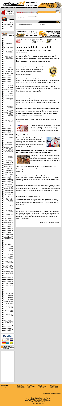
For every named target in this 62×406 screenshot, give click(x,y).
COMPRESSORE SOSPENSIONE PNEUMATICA (8, 89)
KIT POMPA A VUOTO (10, 176)
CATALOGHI (26, 7)
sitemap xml (54, 393)
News (29, 387)
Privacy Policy (41, 387)
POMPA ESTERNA (10, 224)
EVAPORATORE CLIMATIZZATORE (10, 115)
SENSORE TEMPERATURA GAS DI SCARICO (9, 289)
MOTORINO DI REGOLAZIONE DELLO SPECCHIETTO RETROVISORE (8, 205)
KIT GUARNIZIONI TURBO (9, 172)
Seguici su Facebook (31, 386)
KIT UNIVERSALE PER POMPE (8, 188)
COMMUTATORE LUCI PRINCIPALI (9, 83)
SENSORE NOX (10, 281)
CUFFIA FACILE (10, 26)
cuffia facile (38, 188)
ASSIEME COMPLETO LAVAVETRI (9, 44)
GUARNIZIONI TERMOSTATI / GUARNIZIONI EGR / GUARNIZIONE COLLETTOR (8, 147)
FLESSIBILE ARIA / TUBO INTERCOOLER (9, 135)
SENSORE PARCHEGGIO (9, 283)
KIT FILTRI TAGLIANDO (9, 170)
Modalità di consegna (20, 386)
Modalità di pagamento (21, 387)
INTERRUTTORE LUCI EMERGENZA (9, 163)
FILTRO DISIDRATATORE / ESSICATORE (9, 121)
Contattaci (29, 388)
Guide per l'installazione (43, 389)
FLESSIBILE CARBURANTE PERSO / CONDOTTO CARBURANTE (9, 137)
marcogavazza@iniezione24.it (7, 389)
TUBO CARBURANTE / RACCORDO (9, 307)
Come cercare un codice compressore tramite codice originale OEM (8, 347)
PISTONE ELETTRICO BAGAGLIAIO (9, 211)
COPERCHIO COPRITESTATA (8, 95)
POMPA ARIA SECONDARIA (9, 220)
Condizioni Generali (42, 386)
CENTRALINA (11, 67)
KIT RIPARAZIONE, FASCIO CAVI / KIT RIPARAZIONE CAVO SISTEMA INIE (8, 187)
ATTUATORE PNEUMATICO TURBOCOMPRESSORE (9, 52)
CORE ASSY (11, 97)
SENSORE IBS (11, 275)
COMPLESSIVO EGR (10, 85)
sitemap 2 (48, 393)
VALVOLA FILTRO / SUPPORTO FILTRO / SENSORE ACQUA (8, 321)
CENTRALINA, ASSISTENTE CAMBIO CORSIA (9, 77)
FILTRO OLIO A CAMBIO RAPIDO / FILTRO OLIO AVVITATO (9, 125)
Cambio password (53, 388)
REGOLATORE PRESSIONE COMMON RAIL (9, 242)
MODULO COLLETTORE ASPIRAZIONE (9, 201)
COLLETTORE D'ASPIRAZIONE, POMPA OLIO (8, 79)
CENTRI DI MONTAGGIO (34, 7)
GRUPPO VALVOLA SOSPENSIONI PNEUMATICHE (8, 143)
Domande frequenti (20, 388)
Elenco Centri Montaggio (54, 387)
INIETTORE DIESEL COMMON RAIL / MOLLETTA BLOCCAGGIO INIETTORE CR (8, 151)
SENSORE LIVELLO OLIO (9, 277)
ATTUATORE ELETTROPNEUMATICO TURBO (9, 50)
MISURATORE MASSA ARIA (9, 194)
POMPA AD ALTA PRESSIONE (8, 216)
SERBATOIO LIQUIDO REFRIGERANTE (9, 295)
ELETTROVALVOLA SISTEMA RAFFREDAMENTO (8, 113)
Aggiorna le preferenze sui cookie (38, 403)
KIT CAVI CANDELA (10, 168)
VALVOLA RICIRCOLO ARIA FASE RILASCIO (9, 323)
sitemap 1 (44, 393)
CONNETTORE (11, 93)
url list (51, 393)
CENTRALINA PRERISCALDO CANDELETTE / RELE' (8, 75)
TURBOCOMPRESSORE (9, 309)
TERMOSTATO (11, 305)
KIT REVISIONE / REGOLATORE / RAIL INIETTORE (10, 179)
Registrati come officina (54, 386)
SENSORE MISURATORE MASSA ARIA (9, 279)
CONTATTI (20, 7)
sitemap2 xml (59, 393)
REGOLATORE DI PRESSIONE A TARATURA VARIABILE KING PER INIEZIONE (8, 238)
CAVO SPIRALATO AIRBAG (9, 65)
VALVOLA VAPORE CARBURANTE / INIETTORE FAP (9, 325)
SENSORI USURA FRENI (9, 293)
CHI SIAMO (4, 7)
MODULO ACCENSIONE (9, 196)
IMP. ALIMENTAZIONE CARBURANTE (9, 149)
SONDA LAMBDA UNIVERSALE (8, 301)
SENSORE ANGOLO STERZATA (8, 260)
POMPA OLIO (11, 230)
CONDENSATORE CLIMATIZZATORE (10, 91)
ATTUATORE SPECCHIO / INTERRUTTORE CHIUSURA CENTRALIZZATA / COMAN (8, 56)
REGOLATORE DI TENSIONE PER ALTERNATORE (8, 240)
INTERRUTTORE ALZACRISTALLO (10, 157)
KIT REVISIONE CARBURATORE (10, 28)
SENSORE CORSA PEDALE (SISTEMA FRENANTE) (9, 262)
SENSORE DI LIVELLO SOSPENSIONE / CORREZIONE (8, 266)
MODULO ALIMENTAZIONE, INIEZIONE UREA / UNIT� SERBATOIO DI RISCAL (9, 199)
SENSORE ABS (10, 254)
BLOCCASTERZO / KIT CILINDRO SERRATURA (9, 58)
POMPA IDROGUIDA (10, 226)
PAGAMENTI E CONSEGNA (12, 7)
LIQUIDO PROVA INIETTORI (9, 190)
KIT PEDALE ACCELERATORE (8, 174)
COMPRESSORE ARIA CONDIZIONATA (9, 87)
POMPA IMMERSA (10, 228)
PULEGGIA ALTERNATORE (9, 234)
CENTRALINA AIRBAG (9, 71)
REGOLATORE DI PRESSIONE (8, 236)
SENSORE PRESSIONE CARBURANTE (9, 285)
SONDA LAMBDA (10, 299)
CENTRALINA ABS (10, 69)
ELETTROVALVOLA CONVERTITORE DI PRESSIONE (10, 111)
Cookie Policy (41, 388)
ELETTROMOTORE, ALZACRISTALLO (10, 107)
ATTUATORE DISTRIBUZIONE (8, 45)
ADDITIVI (11, 22)
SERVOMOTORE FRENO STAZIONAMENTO (9, 297)
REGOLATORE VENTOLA (9, 244)
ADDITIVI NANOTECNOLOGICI (8, 24)
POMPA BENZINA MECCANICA (8, 222)
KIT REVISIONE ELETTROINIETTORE (10, 180)
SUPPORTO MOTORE (9, 303)
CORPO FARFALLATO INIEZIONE (9, 99)
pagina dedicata (20, 204)
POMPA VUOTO (10, 232)
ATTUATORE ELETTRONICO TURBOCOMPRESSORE (8, 47)
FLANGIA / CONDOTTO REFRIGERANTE (9, 131)
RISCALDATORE (10, 248)
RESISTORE (11, 246)
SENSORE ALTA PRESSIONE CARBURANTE (8, 258)
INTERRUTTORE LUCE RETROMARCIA (9, 161)
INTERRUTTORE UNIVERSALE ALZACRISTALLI (8, 167)
